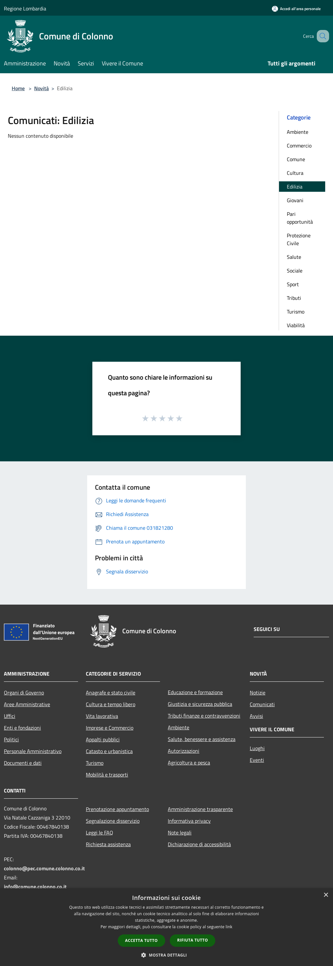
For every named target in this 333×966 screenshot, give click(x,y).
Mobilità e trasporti (107, 774)
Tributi (294, 298)
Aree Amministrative (27, 704)
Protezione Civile (299, 239)
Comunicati (262, 704)
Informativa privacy (189, 821)
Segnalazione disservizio (113, 821)
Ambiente (297, 132)
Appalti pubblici (103, 739)
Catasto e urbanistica (109, 751)
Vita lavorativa (102, 716)
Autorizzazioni (183, 751)
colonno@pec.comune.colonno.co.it (44, 868)
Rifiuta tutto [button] (192, 940)
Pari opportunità (300, 218)
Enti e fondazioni (22, 728)
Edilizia (294, 186)
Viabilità (296, 325)
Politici (11, 739)
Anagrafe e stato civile (110, 692)
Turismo (295, 311)
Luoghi (257, 748)
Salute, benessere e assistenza (201, 739)
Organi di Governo (24, 692)
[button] (166, 955)
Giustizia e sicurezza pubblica (200, 704)
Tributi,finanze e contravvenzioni (204, 716)
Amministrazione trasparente (200, 809)
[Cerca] (321, 36)
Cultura (295, 173)
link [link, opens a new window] (229, 927)
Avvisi (256, 716)
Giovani (295, 200)
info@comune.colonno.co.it (35, 886)
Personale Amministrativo (32, 751)
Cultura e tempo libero (110, 704)
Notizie (257, 692)
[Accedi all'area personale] (296, 8)
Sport (293, 284)
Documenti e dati (23, 763)
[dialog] (166, 927)
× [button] (325, 895)
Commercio (299, 145)
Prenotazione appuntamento (117, 809)
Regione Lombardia (25, 8)
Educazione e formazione (195, 692)
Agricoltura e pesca (189, 762)
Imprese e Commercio (109, 728)
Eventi (257, 760)
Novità (41, 88)
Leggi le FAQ (99, 832)
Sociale (294, 270)
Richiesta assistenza (108, 844)
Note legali (180, 832)
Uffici (9, 716)
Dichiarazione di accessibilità (199, 844)
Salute (294, 257)
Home (18, 88)
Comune (296, 159)
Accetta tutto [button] (141, 940)
